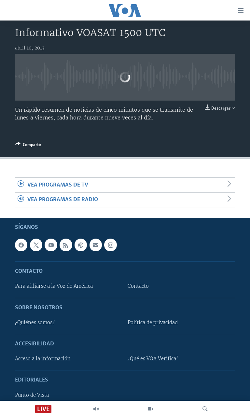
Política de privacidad (153, 323)
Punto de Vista (32, 395)
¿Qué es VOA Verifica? (153, 359)
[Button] (28, 146)
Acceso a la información (43, 359)
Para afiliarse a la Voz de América (54, 286)
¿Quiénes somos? (35, 323)
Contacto (138, 286)
